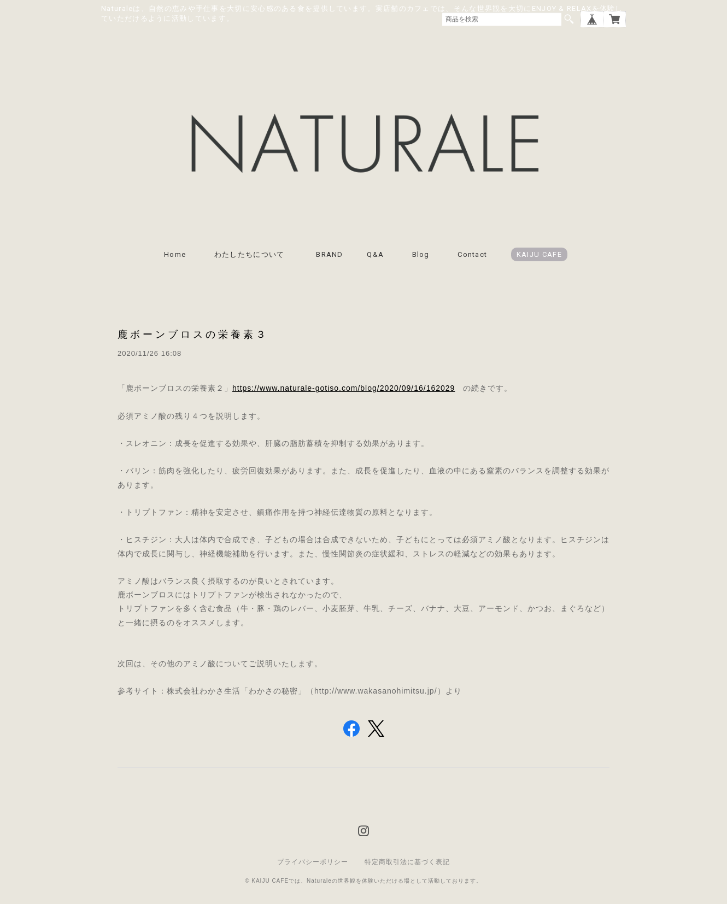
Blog (421, 254)
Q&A (375, 254)
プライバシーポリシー (312, 862)
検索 (569, 19)
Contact (472, 254)
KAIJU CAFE (539, 254)
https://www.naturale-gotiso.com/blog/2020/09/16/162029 (343, 388)
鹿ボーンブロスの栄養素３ (193, 334)
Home (175, 254)
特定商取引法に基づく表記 (407, 862)
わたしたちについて (253, 254)
